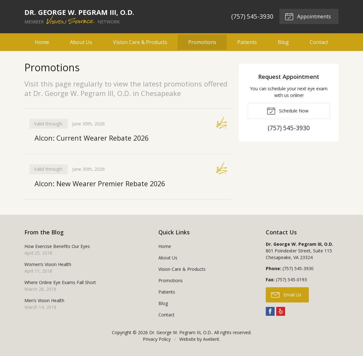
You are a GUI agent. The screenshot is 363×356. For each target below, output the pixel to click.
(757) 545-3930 (252, 16)
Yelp (280, 311)
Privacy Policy (157, 339)
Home (42, 42)
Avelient (211, 339)
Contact (319, 42)
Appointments (308, 16)
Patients (247, 42)
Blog (283, 42)
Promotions (202, 42)
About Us (81, 42)
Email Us (286, 294)
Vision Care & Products (140, 42)
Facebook (270, 311)
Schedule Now (288, 110)
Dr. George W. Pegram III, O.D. (180, 333)
